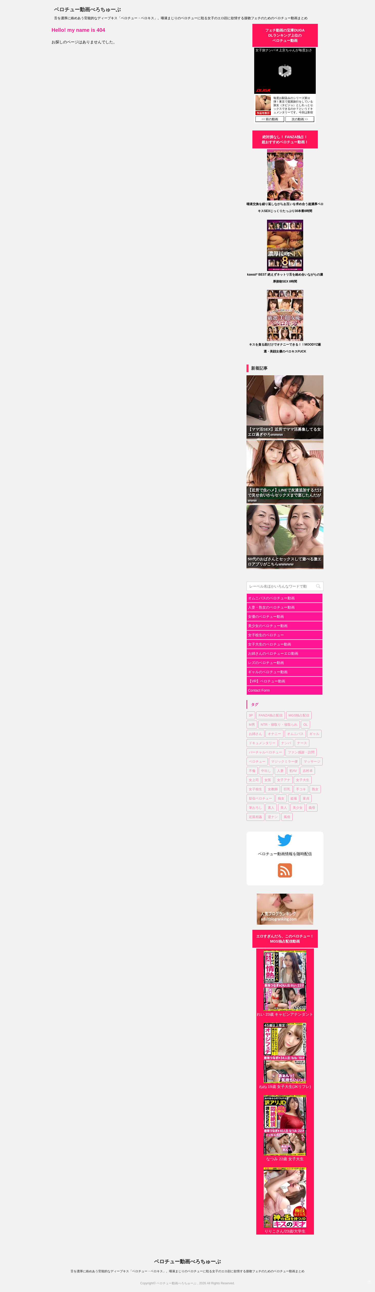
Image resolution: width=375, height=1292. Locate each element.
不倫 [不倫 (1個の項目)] (252, 771)
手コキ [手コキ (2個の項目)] (301, 789)
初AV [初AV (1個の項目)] (293, 771)
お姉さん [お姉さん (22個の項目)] (255, 734)
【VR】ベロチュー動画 (266, 681)
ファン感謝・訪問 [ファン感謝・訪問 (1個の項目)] (301, 752)
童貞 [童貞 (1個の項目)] (306, 798)
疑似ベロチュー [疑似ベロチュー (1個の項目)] (260, 798)
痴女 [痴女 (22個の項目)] (281, 798)
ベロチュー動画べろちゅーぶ (87, 9)
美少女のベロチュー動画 (268, 626)
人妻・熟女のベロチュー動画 (271, 607)
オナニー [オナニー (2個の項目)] (274, 734)
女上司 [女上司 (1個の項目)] (254, 780)
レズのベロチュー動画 (266, 663)
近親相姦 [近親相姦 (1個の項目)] (255, 817)
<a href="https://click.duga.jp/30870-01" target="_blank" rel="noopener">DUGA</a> (285, 85)
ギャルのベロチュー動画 (268, 672)
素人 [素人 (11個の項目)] (271, 808)
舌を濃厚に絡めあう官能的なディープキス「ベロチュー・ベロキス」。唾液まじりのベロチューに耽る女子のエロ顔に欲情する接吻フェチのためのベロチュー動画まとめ (187, 1271)
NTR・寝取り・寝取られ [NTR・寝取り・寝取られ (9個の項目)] (279, 724)
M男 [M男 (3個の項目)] (252, 724)
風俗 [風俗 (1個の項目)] (287, 817)
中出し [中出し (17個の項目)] (266, 771)
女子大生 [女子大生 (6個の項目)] (302, 780)
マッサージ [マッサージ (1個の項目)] (312, 761)
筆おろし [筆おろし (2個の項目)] (255, 808)
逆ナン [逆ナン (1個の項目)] (273, 817)
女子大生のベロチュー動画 (269, 644)
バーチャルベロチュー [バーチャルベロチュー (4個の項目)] (265, 752)
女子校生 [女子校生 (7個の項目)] (255, 789)
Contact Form (259, 690)
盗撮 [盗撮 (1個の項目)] (293, 798)
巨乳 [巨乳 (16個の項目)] (287, 789)
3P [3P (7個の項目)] (251, 715)
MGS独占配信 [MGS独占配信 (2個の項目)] (299, 715)
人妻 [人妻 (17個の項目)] (280, 771)
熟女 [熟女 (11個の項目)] (315, 789)
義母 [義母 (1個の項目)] (312, 808)
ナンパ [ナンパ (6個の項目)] (286, 743)
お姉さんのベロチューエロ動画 (273, 653)
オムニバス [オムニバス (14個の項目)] (295, 734)
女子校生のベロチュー (266, 635)
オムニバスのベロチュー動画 (271, 598)
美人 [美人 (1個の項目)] (283, 808)
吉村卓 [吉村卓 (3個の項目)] (308, 771)
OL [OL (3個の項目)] (305, 724)
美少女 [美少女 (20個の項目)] (298, 808)
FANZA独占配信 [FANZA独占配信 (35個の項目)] (271, 715)
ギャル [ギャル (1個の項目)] (314, 734)
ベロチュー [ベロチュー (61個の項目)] (257, 761)
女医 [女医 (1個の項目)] (267, 780)
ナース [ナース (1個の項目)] (302, 743)
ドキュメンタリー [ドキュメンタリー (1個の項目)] (262, 743)
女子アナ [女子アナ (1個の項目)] (283, 780)
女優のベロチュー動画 (266, 616)
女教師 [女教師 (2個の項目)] (273, 789)
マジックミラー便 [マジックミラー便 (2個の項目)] (284, 761)
